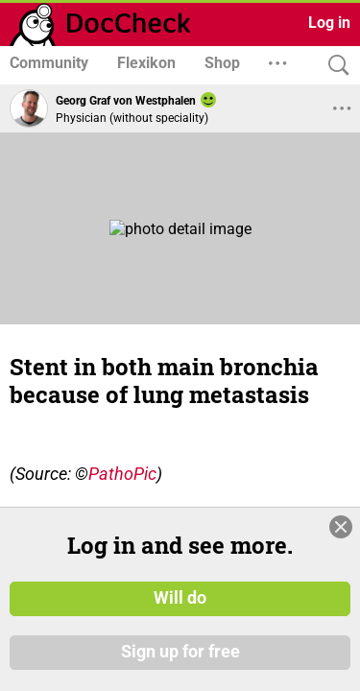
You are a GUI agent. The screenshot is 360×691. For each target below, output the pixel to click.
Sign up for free (180, 651)
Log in (329, 22)
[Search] (334, 66)
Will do (180, 598)
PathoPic (122, 474)
